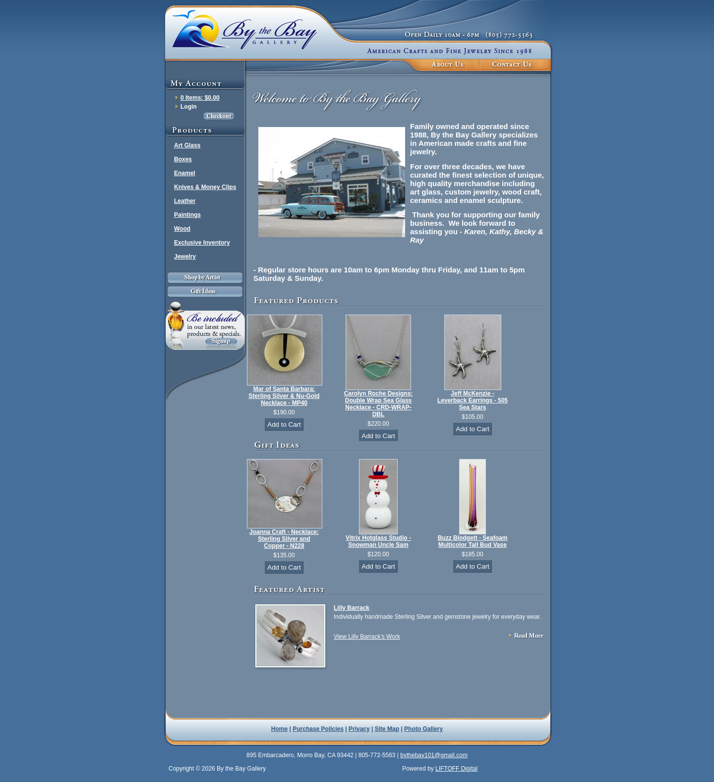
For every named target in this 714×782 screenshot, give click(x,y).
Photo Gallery (423, 728)
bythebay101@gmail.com (434, 755)
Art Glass (187, 145)
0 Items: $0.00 (200, 97)
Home (279, 728)
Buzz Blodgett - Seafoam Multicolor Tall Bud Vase (473, 541)
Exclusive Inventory (202, 242)
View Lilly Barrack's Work (367, 636)
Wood (182, 228)
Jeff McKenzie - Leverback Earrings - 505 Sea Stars (472, 400)
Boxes (183, 159)
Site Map (387, 728)
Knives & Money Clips (205, 187)
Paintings (187, 214)
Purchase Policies (318, 728)
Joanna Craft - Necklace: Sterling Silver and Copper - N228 (284, 538)
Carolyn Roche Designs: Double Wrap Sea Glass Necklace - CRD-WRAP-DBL (378, 404)
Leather (184, 200)
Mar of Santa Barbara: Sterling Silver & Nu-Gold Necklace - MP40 (283, 396)
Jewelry (185, 256)
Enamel (184, 173)
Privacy (359, 728)
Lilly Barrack (351, 607)
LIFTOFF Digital (456, 768)
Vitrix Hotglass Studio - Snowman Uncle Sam (378, 541)
